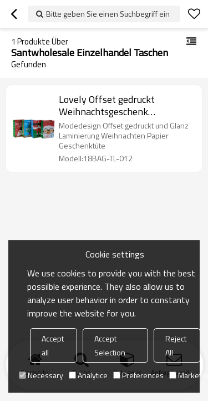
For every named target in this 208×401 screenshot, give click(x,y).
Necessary (41, 375)
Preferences (138, 375)
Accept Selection (109, 345)
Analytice (88, 375)
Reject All (175, 345)
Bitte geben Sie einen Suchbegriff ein (108, 13)
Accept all (53, 345)
